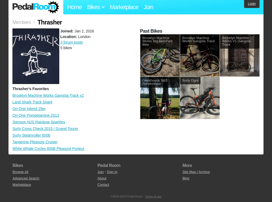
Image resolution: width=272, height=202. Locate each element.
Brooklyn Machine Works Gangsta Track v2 (48, 95)
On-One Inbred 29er (29, 109)
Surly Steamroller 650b (31, 135)
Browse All (20, 172)
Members (21, 22)
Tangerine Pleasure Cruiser (35, 142)
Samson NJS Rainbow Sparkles (38, 122)
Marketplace (124, 7)
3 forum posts (71, 42)
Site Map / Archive (196, 172)
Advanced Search (25, 178)
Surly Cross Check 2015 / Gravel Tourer (45, 129)
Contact (103, 185)
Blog (185, 178)
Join (148, 7)
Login (252, 4)
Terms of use (153, 196)
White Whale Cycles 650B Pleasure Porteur (48, 148)
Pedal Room (35, 7)
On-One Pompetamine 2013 (35, 115)
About (101, 178)
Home (74, 7)
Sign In (112, 172)
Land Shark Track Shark (32, 102)
